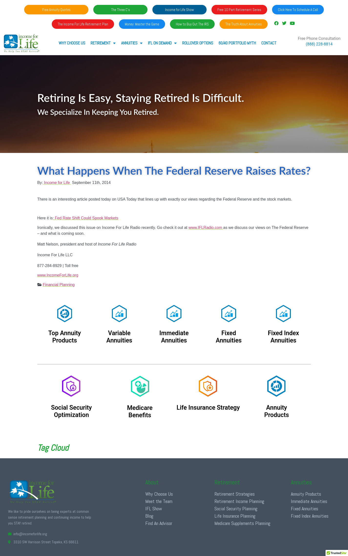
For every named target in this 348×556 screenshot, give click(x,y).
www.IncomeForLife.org (57, 275)
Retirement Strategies (234, 494)
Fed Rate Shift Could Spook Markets (86, 218)
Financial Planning (59, 285)
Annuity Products (306, 494)
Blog (149, 516)
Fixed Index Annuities (309, 516)
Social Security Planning (235, 508)
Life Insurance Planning (234, 516)
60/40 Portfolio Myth (237, 43)
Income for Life (57, 183)
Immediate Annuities (309, 501)
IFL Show (153, 508)
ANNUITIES (132, 43)
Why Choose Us (72, 43)
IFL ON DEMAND (162, 43)
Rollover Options (197, 43)
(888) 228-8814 (319, 44)
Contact (268, 43)
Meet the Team (158, 501)
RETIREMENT (103, 43)
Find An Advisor (158, 523)
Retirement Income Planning (239, 501)
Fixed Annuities (304, 508)
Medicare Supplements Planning (242, 523)
